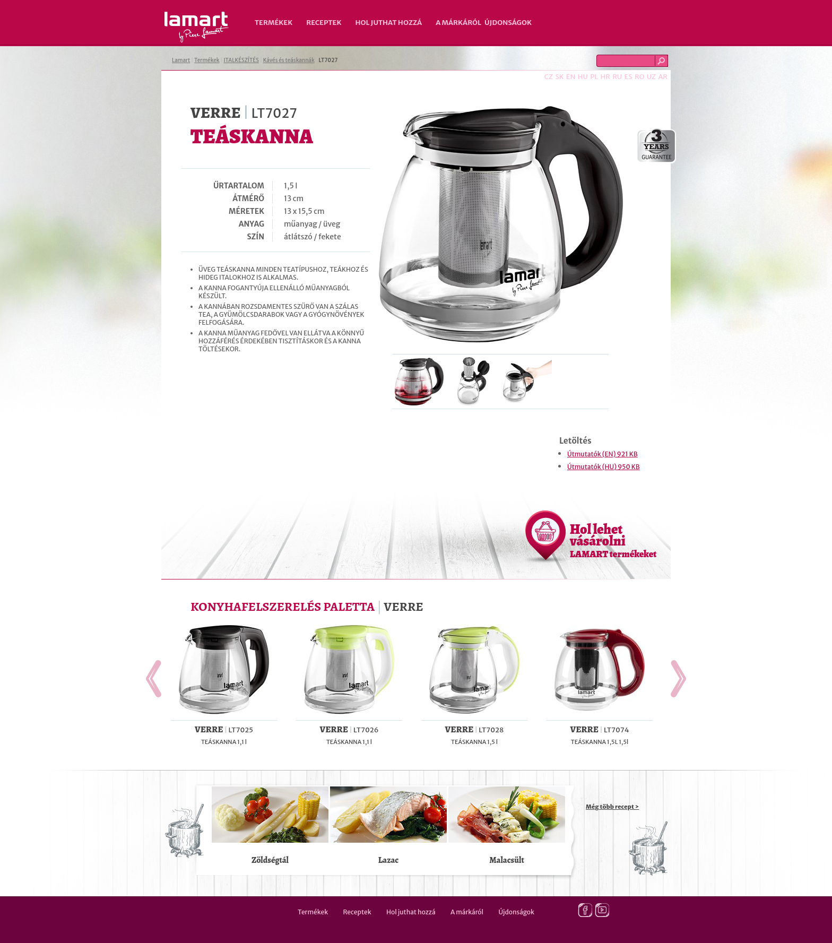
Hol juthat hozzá (388, 22)
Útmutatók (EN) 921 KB (602, 454)
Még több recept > (612, 806)
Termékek (273, 22)
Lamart (196, 27)
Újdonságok (508, 22)
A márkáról (458, 22)
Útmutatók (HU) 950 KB (603, 467)
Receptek (323, 22)
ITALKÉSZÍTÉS (241, 60)
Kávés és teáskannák (289, 60)
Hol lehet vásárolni (613, 540)
